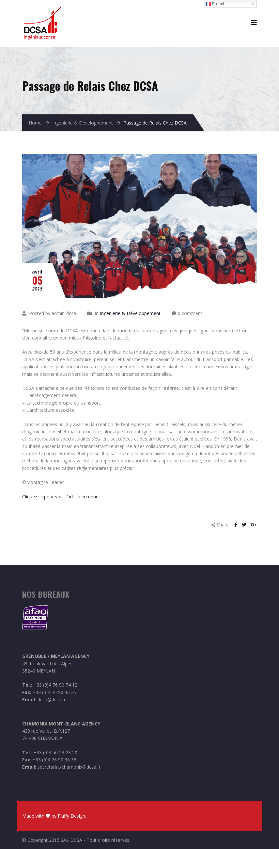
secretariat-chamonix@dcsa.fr (69, 767)
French (215, 4)
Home (35, 123)
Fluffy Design (71, 816)
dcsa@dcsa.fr (52, 699)
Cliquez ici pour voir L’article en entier (61, 496)
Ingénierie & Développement (82, 123)
